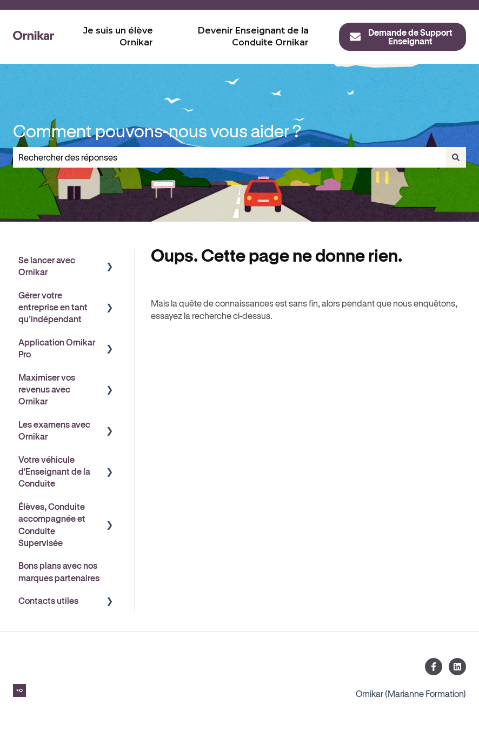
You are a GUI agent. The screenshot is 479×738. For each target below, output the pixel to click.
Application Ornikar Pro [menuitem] (56, 348)
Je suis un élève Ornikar (118, 36)
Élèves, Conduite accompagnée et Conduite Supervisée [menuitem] (51, 524)
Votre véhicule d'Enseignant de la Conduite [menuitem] (54, 471)
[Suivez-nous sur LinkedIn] (457, 666)
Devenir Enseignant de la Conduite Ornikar (253, 36)
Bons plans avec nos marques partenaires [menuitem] (58, 571)
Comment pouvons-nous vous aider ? (157, 131)
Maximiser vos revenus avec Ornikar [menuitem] (46, 389)
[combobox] (229, 157)
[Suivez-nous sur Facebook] (433, 666)
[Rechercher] (455, 157)
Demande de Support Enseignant (401, 36)
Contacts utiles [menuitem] (48, 600)
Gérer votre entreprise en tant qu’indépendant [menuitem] (53, 307)
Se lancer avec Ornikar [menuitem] (46, 266)
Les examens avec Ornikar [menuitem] (54, 430)
